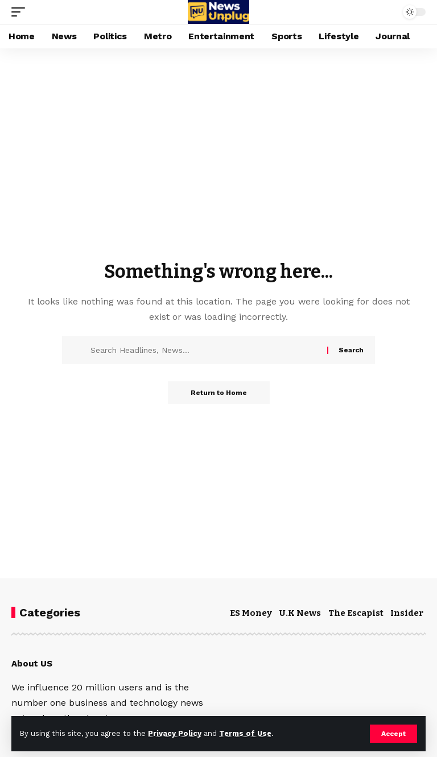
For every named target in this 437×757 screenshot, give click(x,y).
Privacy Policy (174, 733)
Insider (406, 613)
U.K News (300, 613)
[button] (393, 734)
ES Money (251, 613)
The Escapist (356, 613)
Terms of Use (245, 733)
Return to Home (219, 393)
